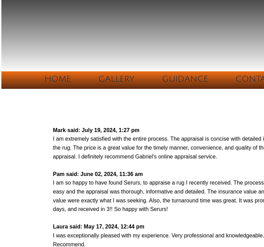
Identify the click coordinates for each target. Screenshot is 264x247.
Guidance (185, 78)
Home (57, 78)
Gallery (116, 78)
